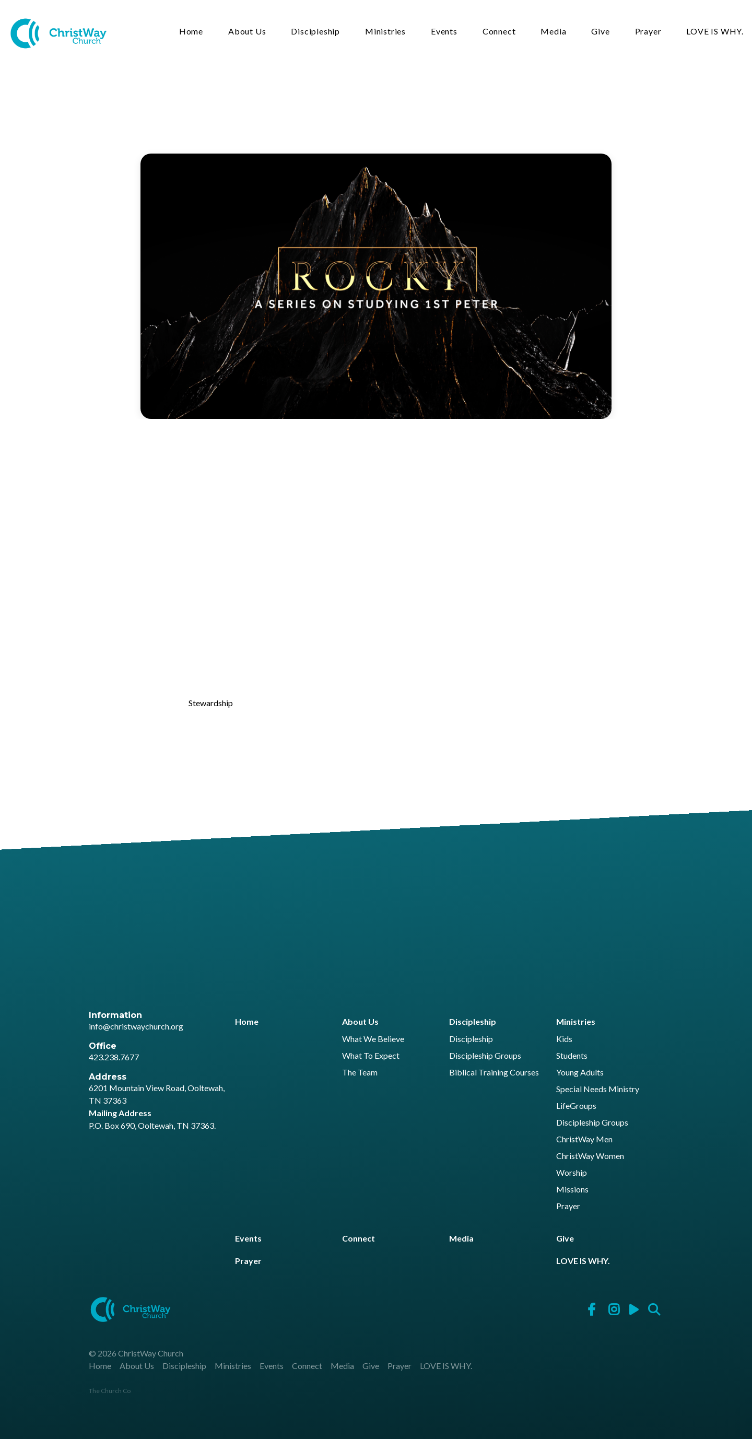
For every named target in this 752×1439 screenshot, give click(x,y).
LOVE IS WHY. (715, 31)
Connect (499, 31)
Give (600, 31)
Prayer (648, 31)
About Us (247, 31)
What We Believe (373, 1039)
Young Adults (580, 1072)
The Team (360, 1072)
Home (191, 31)
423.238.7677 (114, 1057)
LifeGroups (576, 1106)
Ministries (385, 31)
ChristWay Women (590, 1156)
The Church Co (110, 1391)
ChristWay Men (584, 1139)
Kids (564, 1039)
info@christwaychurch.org (136, 1026)
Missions (572, 1189)
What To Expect (371, 1055)
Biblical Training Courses (494, 1072)
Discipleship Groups (485, 1055)
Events (444, 31)
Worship (571, 1172)
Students (572, 1055)
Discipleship (315, 31)
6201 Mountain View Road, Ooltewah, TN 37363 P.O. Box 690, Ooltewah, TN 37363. (157, 1106)
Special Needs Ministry (597, 1089)
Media (553, 31)
